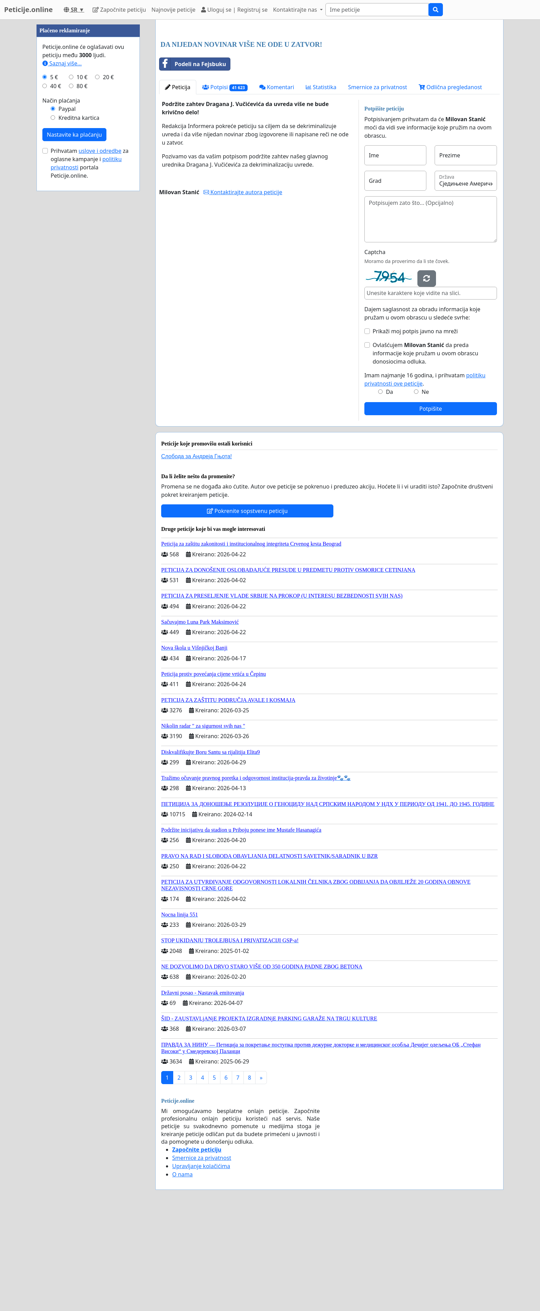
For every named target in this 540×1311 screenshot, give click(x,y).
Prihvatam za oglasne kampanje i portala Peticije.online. (89, 370)
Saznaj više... (62, 270)
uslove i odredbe (100, 357)
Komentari (276, 183)
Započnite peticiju (119, 9)
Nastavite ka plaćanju (74, 341)
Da (389, 488)
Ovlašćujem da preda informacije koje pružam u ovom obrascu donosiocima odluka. (425, 450)
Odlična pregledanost (450, 183)
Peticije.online (28, 9)
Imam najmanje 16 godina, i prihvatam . (425, 476)
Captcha (374, 348)
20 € (108, 283)
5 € (54, 283)
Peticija (177, 183)
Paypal (67, 315)
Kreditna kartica (79, 324)
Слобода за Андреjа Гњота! (196, 553)
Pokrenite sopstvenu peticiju (247, 607)
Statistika (321, 183)
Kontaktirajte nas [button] (296, 9)
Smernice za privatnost (377, 183)
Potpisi (225, 184)
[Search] (377, 9)
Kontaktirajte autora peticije (243, 288)
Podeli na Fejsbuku (192, 160)
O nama (182, 1271)
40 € (55, 292)
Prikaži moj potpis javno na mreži (415, 427)
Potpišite (430, 505)
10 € (81, 283)
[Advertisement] (329, 79)
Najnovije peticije (174, 9)
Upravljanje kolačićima (201, 1262)
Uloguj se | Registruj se (234, 9)
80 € (81, 292)
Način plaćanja (61, 307)
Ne (425, 488)
